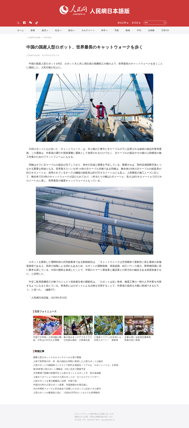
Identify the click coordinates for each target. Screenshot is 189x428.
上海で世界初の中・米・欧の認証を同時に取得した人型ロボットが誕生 (68, 361)
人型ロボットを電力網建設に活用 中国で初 (55, 381)
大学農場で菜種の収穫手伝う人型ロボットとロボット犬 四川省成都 (67, 373)
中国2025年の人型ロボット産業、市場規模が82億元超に (60, 385)
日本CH (165, 30)
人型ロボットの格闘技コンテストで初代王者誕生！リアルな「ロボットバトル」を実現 (75, 365)
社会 (57, 30)
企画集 (151, 30)
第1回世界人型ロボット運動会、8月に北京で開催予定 (59, 369)
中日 (139, 30)
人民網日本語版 (33, 38)
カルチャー (86, 30)
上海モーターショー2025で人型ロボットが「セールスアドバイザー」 (67, 377)
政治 (70, 30)
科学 (103, 30)
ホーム (20, 30)
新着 (33, 30)
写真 (116, 30)
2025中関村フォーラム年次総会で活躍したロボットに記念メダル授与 (67, 389)
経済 (44, 30)
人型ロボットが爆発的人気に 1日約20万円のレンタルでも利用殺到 (66, 392)
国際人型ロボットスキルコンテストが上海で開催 (57, 357)
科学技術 (47, 38)
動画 (128, 30)
